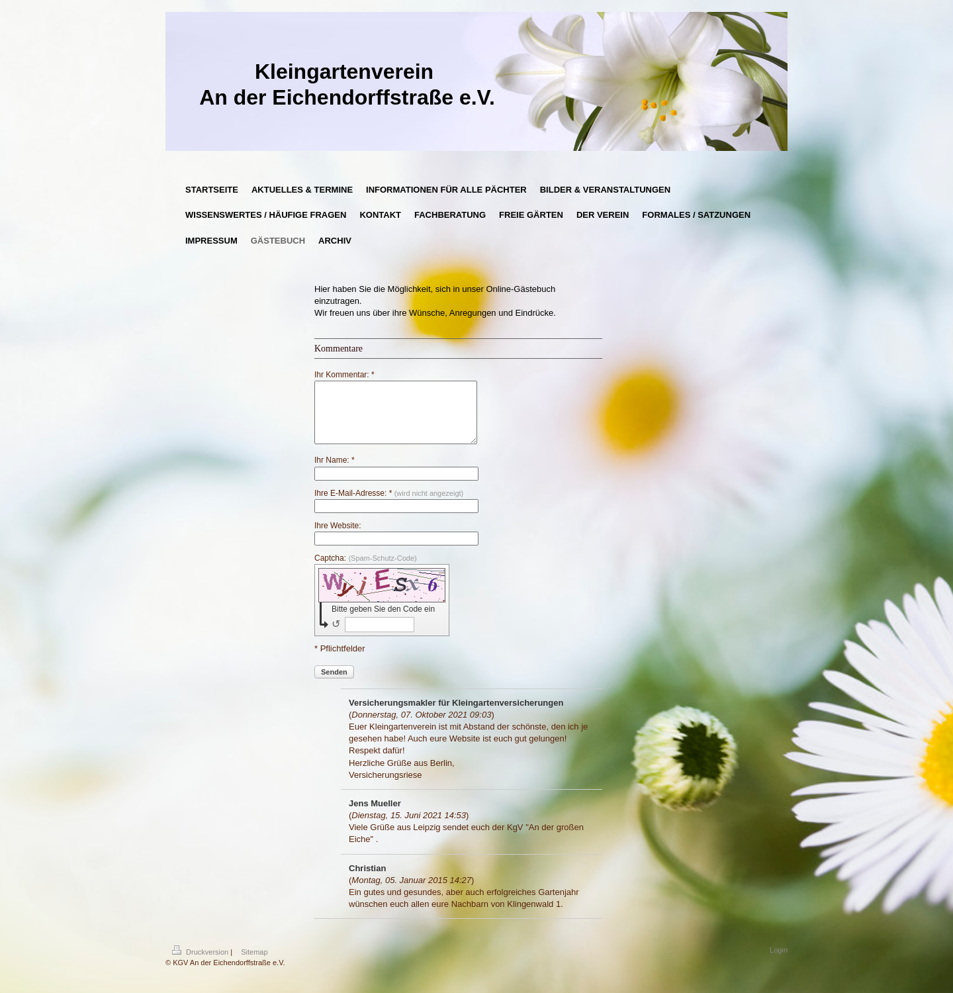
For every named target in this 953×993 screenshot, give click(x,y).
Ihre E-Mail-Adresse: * (388, 505)
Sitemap (254, 964)
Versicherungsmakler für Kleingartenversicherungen (456, 715)
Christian (367, 880)
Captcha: (365, 570)
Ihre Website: (337, 537)
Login (779, 962)
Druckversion (201, 964)
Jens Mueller (375, 815)
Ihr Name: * (334, 472)
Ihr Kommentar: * (344, 374)
